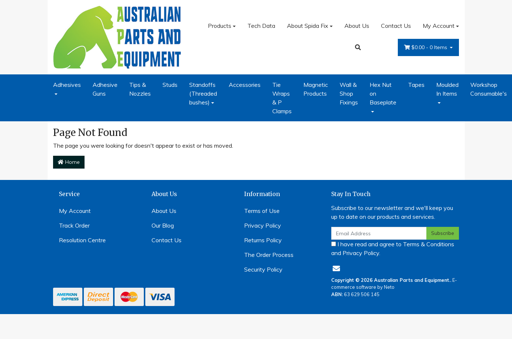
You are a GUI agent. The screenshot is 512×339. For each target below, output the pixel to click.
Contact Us (396, 25)
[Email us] (336, 268)
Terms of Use (262, 210)
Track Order (74, 225)
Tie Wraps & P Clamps (282, 98)
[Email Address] (379, 233)
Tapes (416, 84)
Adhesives (67, 84)
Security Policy (263, 269)
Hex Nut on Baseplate (383, 93)
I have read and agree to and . (392, 248)
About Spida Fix (307, 25)
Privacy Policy (262, 225)
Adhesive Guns (105, 89)
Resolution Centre (82, 240)
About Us (356, 25)
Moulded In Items (447, 89)
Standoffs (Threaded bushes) (203, 93)
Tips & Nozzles (140, 89)
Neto (389, 287)
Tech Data (261, 25)
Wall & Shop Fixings (349, 93)
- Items (426, 47)
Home (69, 162)
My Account (75, 210)
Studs (169, 84)
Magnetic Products (315, 89)
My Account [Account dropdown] (439, 25)
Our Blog (163, 225)
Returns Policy (263, 240)
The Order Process (269, 254)
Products (219, 25)
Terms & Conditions (428, 244)
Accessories (245, 84)
